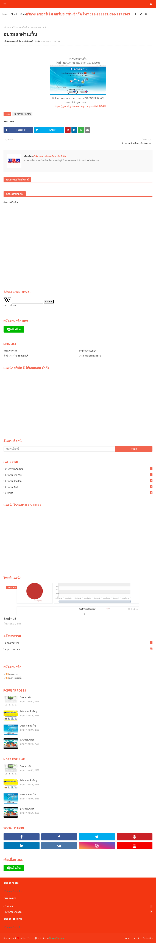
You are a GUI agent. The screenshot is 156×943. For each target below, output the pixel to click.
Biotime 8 (78, 492)
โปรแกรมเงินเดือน (21, 27)
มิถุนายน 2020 (78, 643)
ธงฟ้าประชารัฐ (27, 739)
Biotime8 (10, 618)
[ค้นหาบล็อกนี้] (59, 449)
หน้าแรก (7, 27)
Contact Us (147, 938)
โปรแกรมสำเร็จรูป (29, 711)
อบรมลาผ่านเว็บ (28, 725)
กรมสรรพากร (10, 350)
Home (126, 938)
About (136, 938)
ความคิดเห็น (14, 678)
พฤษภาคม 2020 (78, 649)
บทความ (12, 674)
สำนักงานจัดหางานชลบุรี (16, 355)
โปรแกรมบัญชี (78, 486)
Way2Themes (29, 938)
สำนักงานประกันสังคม (90, 355)
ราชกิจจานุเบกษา (87, 350)
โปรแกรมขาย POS (78, 474)
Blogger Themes (56, 938)
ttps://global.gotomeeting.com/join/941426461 (80, 106)
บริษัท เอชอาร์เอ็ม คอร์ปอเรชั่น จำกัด (22, 41)
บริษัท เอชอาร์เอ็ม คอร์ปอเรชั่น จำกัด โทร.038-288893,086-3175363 (78, 14)
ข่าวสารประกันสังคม (78, 468)
